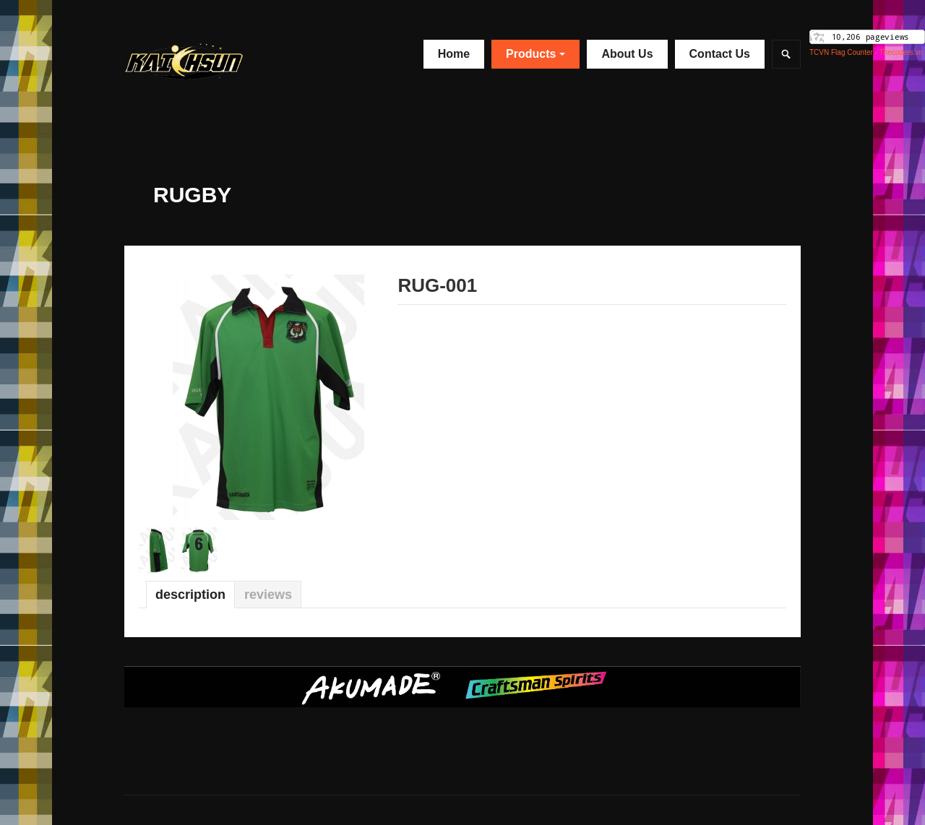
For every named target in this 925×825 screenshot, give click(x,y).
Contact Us (719, 54)
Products (535, 54)
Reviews (268, 594)
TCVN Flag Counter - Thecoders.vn (866, 52)
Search (786, 54)
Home (454, 54)
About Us (627, 54)
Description (190, 594)
